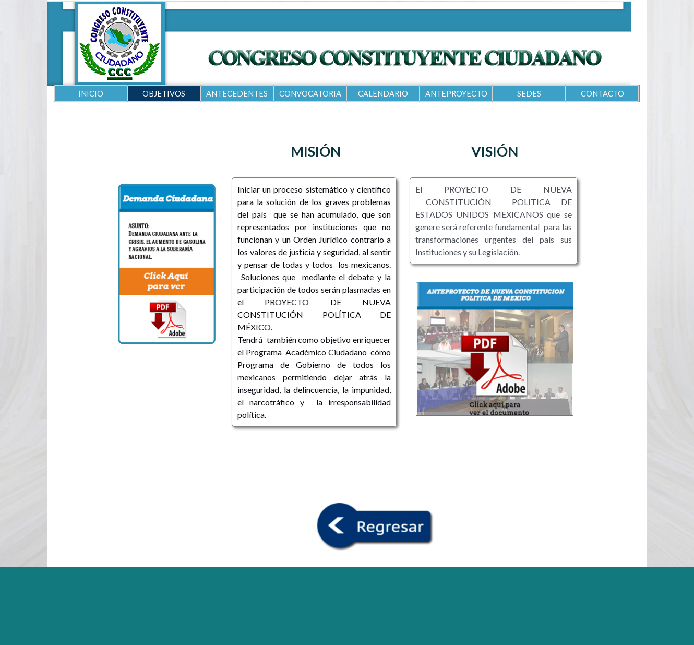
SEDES (529, 93)
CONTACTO (602, 93)
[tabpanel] (315, 151)
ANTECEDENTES (237, 93)
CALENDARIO (383, 93)
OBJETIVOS (163, 93)
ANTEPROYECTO (456, 93)
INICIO (90, 93)
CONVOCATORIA (310, 93)
